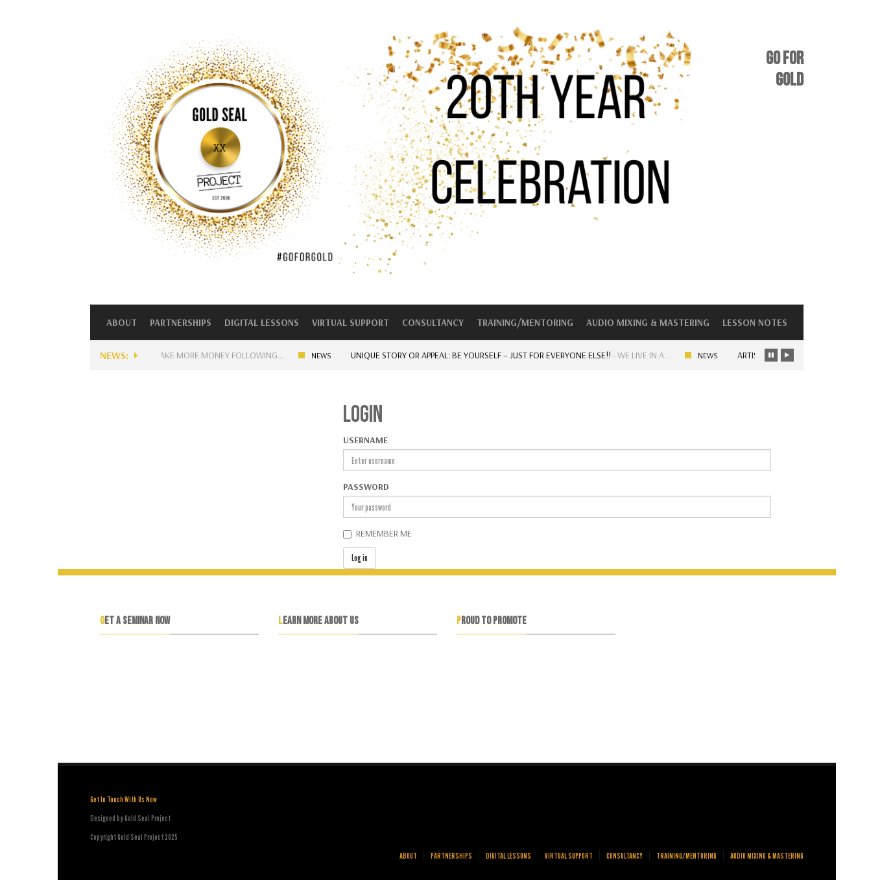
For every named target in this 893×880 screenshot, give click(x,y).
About (121, 322)
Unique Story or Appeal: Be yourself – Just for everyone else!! (487, 355)
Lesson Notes (754, 322)
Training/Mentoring (525, 322)
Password (366, 486)
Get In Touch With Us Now (123, 799)
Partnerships (180, 322)
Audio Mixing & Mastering (647, 322)
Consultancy (433, 322)
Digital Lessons (261, 322)
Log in (359, 557)
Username (365, 440)
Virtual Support (350, 322)
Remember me (384, 533)
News (327, 355)
